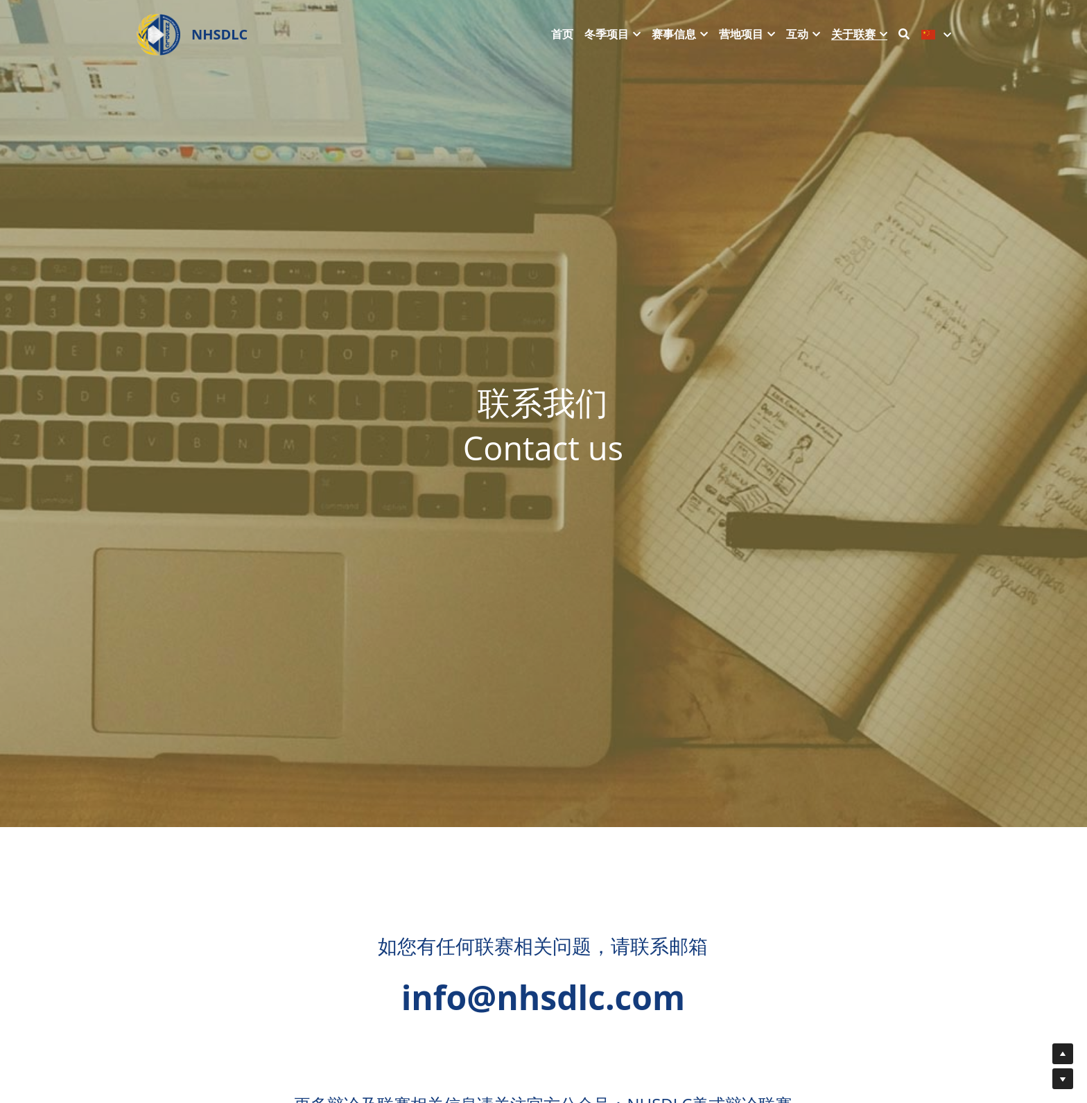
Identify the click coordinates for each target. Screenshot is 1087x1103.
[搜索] (904, 34)
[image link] (158, 34)
